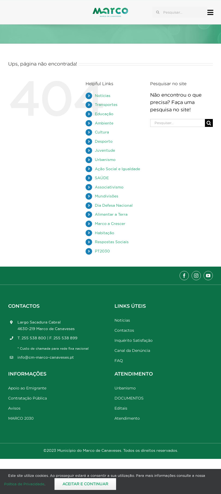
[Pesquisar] (157, 12)
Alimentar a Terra (111, 214)
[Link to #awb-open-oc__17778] (210, 12)
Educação (104, 114)
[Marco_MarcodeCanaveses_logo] (110, 10)
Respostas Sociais (112, 242)
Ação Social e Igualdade (117, 169)
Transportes (106, 104)
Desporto (104, 141)
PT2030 (102, 251)
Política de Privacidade (24, 484)
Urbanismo (105, 159)
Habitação (104, 233)
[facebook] (184, 275)
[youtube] (208, 275)
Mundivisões (106, 196)
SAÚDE (102, 178)
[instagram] (196, 275)
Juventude (105, 150)
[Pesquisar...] (179, 12)
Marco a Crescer (110, 223)
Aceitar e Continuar (85, 484)
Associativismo (109, 187)
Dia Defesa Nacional (114, 205)
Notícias (102, 95)
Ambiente (104, 123)
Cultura (102, 132)
